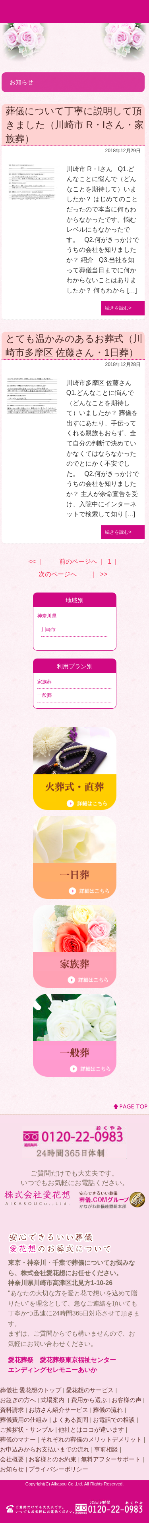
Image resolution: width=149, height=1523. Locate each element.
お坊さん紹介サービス (58, 1409)
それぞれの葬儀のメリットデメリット (91, 1439)
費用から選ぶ (89, 1400)
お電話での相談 (114, 1419)
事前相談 (106, 1449)
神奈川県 (46, 616)
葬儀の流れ (108, 1409)
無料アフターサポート (111, 1459)
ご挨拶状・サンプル (27, 1429)
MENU (137, 11)
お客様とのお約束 (52, 1459)
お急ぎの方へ (18, 1400)
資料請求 (12, 1409)
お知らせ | (14, 1469)
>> (104, 574)
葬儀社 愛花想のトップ (30, 1390)
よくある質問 (70, 1419)
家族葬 (44, 682)
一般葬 (44, 695)
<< (32, 561)
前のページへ (78, 561)
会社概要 (12, 1459)
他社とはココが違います (91, 1429)
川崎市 (48, 629)
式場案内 (53, 1400)
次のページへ (58, 574)
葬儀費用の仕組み (24, 1419)
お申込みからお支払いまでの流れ (44, 1449)
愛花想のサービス (90, 1390)
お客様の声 (126, 1400)
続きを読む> (118, 308)
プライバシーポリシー (58, 1469)
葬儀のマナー (18, 1439)
